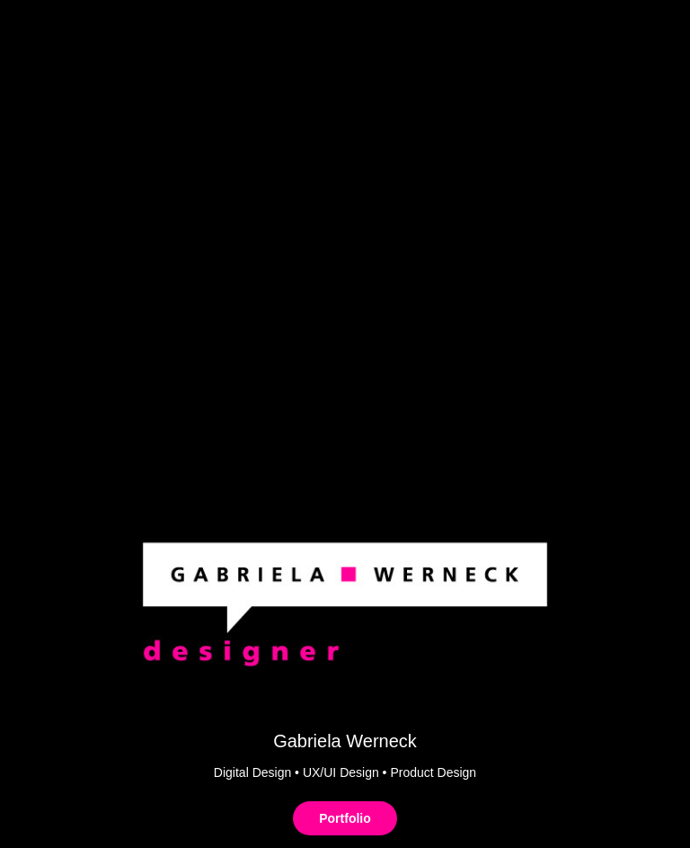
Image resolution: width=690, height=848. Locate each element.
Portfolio (345, 818)
